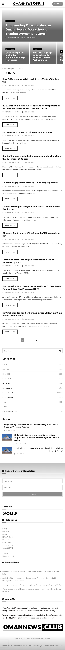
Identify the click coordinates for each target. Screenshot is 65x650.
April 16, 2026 (28, 162)
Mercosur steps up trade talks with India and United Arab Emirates (42, 56)
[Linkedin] (15, 513)
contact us (45, 618)
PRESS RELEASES (9, 393)
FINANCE (6, 374)
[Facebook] (4, 513)
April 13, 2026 (28, 239)
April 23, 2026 (30, 37)
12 (37, 340)
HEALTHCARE (8, 379)
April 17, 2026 (28, 135)
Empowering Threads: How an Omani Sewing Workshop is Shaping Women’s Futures (28, 29)
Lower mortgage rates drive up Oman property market (30, 183)
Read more (10, 98)
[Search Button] (60, 350)
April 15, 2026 (28, 213)
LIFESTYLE (6, 383)
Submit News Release (41, 639)
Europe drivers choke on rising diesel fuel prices (27, 132)
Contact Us (27, 639)
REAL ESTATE (7, 397)
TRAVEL (5, 407)
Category (11, 69)
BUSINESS (10, 21)
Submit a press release (30, 618)
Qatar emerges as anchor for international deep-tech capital (15, 56)
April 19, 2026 (28, 85)
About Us (18, 639)
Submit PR (58, 4)
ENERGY (5, 369)
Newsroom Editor (15, 37)
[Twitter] (7, 513)
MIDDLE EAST (8, 388)
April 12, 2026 (28, 266)
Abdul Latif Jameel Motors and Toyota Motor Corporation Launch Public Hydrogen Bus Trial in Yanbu (36, 437)
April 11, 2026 (28, 292)
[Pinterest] (11, 513)
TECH (4, 402)
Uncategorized (9, 411)
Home (4, 69)
